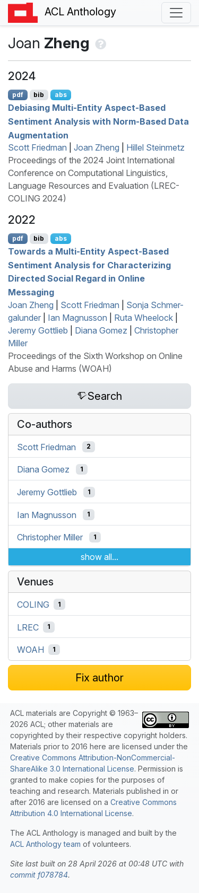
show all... (99, 556)
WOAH (30, 649)
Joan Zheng (96, 147)
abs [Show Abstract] (61, 95)
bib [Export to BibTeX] (38, 95)
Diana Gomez (101, 330)
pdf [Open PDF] (17, 95)
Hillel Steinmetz (155, 147)
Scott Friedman (37, 147)
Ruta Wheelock (143, 317)
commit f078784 (39, 874)
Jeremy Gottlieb (38, 330)
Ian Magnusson (77, 317)
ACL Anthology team (45, 843)
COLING (33, 604)
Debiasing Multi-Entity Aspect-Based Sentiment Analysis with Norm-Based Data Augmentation (98, 121)
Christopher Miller (50, 537)
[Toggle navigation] (176, 12)
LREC (28, 626)
